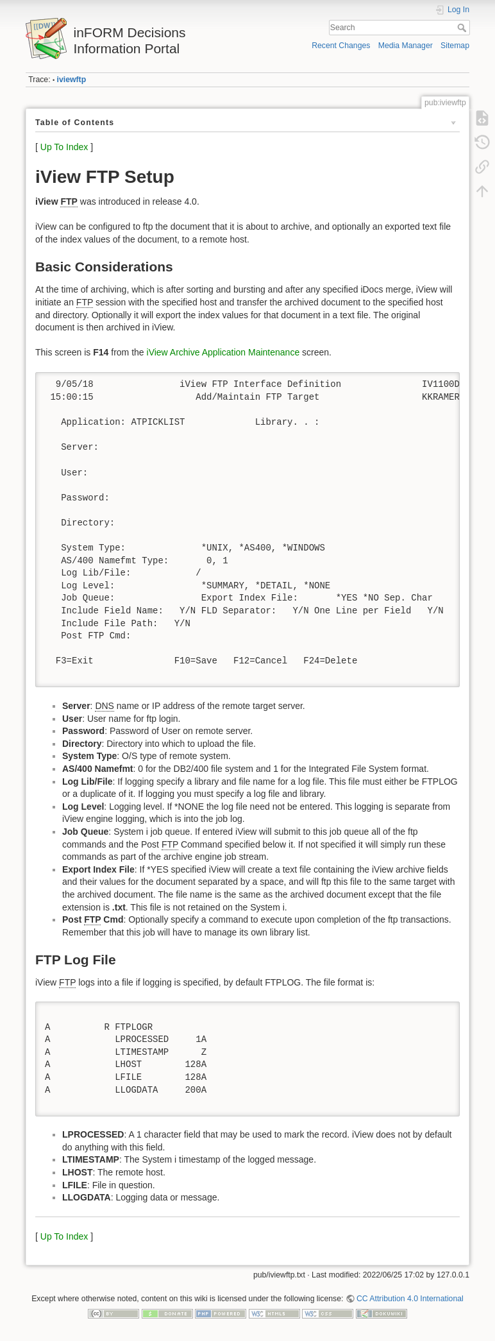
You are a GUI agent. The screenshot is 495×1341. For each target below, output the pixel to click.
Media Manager (405, 45)
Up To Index (64, 147)
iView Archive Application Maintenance (223, 352)
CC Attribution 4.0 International (410, 1298)
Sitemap (454, 45)
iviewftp (72, 79)
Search (463, 27)
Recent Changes (341, 45)
